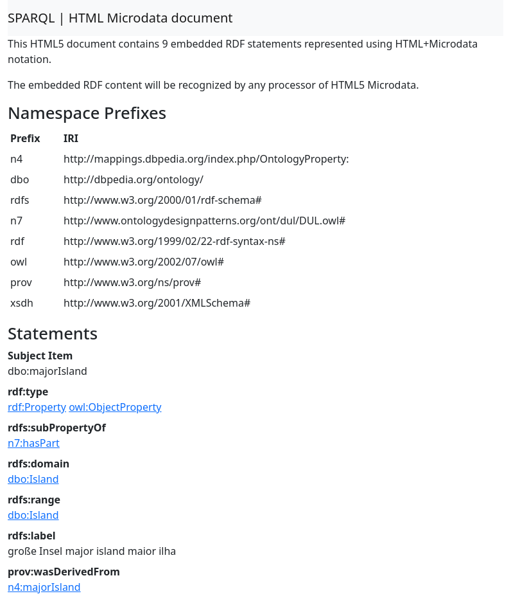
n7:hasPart (34, 443)
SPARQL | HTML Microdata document (120, 17)
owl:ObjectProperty (115, 407)
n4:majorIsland (44, 587)
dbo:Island (33, 479)
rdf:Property (37, 407)
